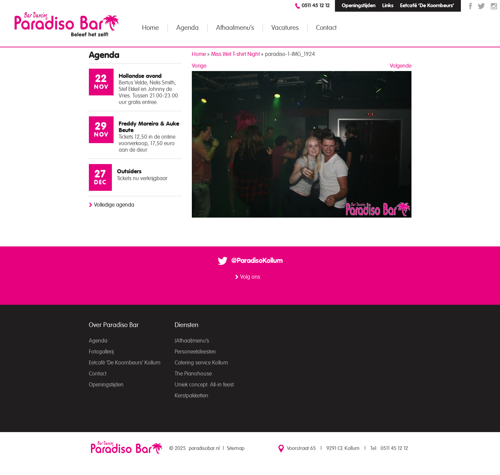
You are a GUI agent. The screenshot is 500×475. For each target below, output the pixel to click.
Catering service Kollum (201, 363)
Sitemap (235, 448)
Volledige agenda (114, 205)
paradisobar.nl (204, 448)
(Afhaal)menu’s (192, 341)
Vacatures (285, 28)
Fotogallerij (101, 352)
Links (387, 5)
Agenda (187, 28)
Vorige (199, 66)
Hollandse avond (140, 76)
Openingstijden (358, 5)
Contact (326, 28)
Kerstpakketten (191, 395)
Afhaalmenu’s (235, 28)
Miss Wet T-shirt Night (235, 54)
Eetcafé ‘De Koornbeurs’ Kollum (124, 363)
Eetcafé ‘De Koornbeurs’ (427, 5)
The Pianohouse (193, 373)
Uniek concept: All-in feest (204, 384)
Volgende (400, 66)
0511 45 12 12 (316, 5)
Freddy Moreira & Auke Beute (149, 127)
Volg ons (250, 277)
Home (150, 28)
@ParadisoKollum (257, 260)
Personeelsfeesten (195, 352)
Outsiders (129, 171)
